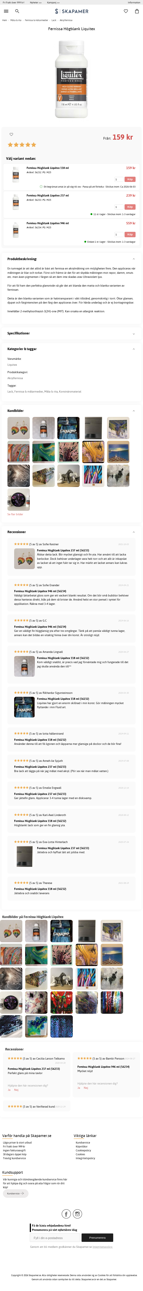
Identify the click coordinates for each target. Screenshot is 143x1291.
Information (134, 2)
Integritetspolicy (85, 1158)
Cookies (80, 1154)
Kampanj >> (53, 2)
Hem (4, 20)
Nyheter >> (36, 2)
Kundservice (83, 1142)
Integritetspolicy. (103, 1247)
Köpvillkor (82, 1146)
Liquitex (12, 364)
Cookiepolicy (83, 1150)
